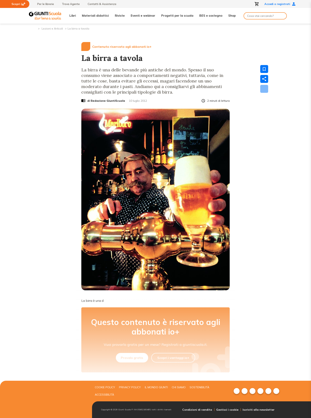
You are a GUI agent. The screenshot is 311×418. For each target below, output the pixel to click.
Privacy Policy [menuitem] (130, 387)
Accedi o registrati (280, 4)
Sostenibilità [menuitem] (199, 387)
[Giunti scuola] (59, 399)
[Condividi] (264, 79)
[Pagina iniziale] (34, 28)
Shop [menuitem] (232, 15)
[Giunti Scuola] (45, 16)
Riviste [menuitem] (120, 15)
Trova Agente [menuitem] (69, 4)
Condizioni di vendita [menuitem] (197, 409)
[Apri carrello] (256, 4)
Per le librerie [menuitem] (43, 4)
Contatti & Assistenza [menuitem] (100, 4)
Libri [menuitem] (72, 15)
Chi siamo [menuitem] (179, 387)
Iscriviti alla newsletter (259, 409)
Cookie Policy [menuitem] (105, 387)
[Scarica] (264, 89)
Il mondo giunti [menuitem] (156, 387)
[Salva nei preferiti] (264, 69)
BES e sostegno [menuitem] (210, 15)
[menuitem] (237, 391)
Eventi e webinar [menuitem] (143, 15)
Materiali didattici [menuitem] (95, 15)
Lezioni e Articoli (52, 28)
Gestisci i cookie (227, 409)
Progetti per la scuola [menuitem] (177, 15)
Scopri (18, 4)
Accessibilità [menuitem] (104, 394)
